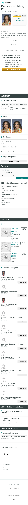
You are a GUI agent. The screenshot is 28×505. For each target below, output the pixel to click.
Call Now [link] (14, 40)
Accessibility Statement (14, 495)
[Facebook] (3, 454)
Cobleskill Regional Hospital (14, 255)
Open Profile (22, 282)
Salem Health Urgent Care (14, 243)
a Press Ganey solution (10, 447)
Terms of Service (14, 492)
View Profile (24, 229)
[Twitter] (8, 454)
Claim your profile (14, 69)
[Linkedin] (5, 454)
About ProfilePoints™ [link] (19, 19)
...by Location (5, 471)
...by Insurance (5, 467)
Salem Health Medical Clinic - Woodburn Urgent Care (15, 231)
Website (14, 44)
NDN (14, 499)
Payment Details (14, 161)
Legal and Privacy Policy (14, 488)
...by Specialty (5, 469)
